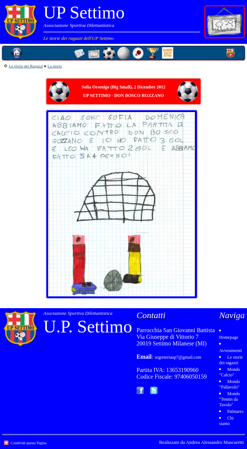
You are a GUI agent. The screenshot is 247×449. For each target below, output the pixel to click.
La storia (54, 66)
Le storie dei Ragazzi (26, 66)
